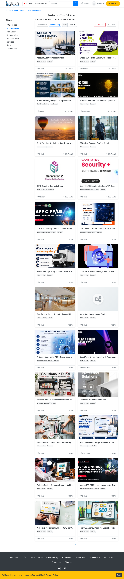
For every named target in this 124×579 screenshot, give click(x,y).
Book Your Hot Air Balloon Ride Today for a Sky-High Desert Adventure (67, 143)
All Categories (13, 28)
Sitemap (68, 562)
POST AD (113, 3)
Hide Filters (42, 25)
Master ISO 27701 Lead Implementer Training (99, 485)
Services (10, 42)
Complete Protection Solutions (93, 400)
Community (12, 49)
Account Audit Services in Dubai (50, 58)
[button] (98, 3)
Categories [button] (11, 25)
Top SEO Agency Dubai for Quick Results (97, 528)
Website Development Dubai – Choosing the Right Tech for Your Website (68, 442)
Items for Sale (13, 38)
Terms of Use (37, 557)
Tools (85, 3)
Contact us (56, 562)
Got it (119, 575)
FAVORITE (100, 25)
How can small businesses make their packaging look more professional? (68, 400)
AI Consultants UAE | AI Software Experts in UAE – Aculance (63, 357)
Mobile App (109, 557)
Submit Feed (80, 557)
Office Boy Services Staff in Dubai (94, 143)
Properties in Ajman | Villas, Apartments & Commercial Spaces (64, 100)
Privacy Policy (52, 557)
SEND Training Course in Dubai (50, 186)
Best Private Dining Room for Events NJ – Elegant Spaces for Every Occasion (70, 314)
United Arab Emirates (15, 10)
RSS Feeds (66, 557)
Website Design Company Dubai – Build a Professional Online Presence (67, 485)
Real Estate (11, 32)
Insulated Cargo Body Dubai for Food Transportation (59, 271)
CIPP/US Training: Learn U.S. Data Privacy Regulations (60, 229)
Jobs (9, 45)
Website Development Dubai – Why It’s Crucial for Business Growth (65, 528)
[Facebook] (59, 568)
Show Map (55, 25)
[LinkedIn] (65, 568)
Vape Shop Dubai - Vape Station (93, 314)
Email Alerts (95, 557)
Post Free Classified (18, 557)
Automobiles (12, 35)
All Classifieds (34, 10)
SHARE (111, 25)
